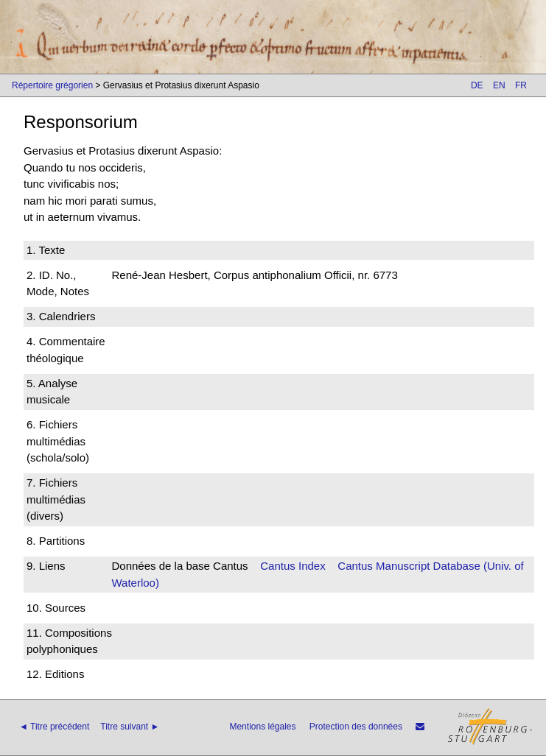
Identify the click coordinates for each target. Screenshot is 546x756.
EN (499, 85)
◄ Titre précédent (54, 726)
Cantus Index (292, 565)
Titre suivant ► (129, 726)
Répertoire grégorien (52, 85)
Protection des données (355, 726)
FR (521, 85)
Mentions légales (262, 726)
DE (477, 85)
